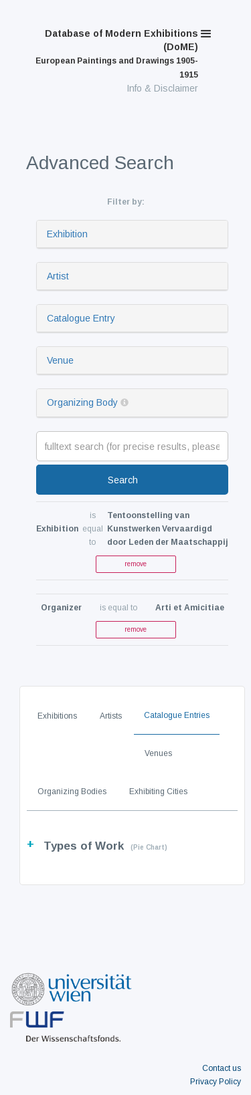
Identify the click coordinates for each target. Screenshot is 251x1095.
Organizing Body (82, 402)
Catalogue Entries (177, 715)
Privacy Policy (215, 1081)
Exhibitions (57, 716)
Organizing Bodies (71, 791)
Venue (60, 360)
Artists (111, 716)
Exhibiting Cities (158, 791)
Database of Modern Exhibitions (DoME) (116, 54)
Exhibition (67, 234)
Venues (158, 753)
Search (123, 480)
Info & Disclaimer (162, 88)
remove (135, 564)
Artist (58, 276)
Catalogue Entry (81, 318)
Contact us (221, 1068)
